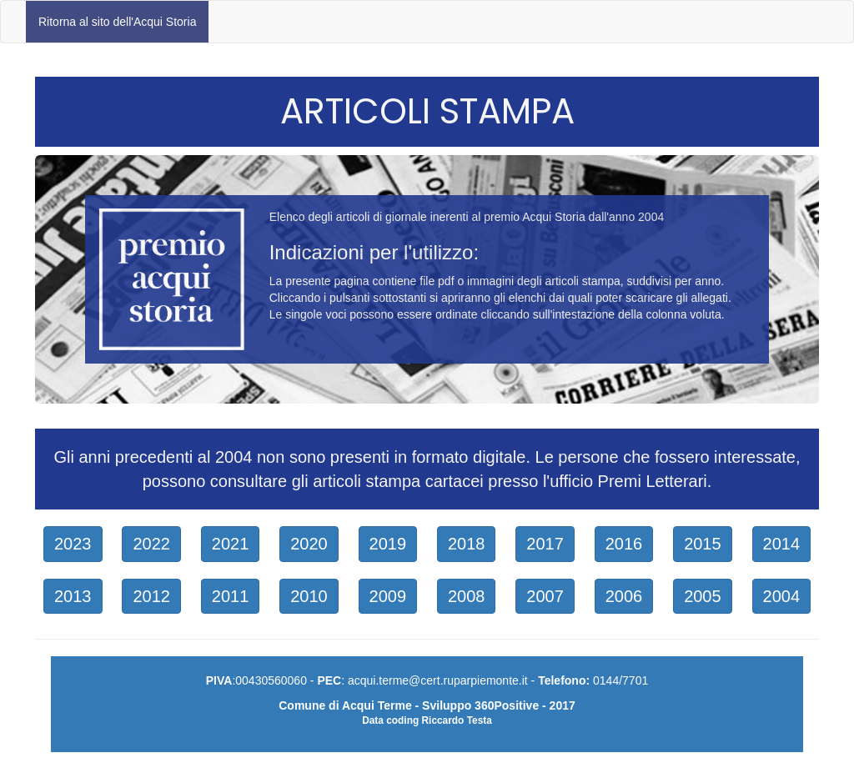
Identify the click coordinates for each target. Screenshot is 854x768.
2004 (782, 596)
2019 (388, 544)
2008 (466, 596)
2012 (151, 596)
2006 (624, 596)
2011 (230, 596)
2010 (309, 596)
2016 (624, 544)
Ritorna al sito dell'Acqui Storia (117, 21)
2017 (545, 544)
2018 (466, 544)
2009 (388, 596)
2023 (73, 544)
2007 (545, 596)
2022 (151, 544)
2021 (230, 544)
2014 (782, 544)
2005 (702, 596)
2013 (73, 596)
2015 (702, 544)
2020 (309, 544)
